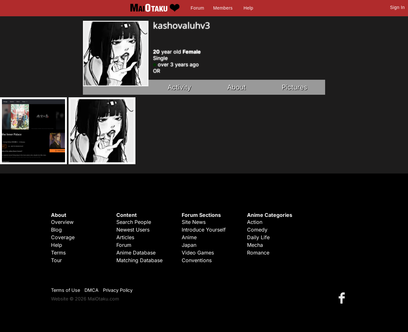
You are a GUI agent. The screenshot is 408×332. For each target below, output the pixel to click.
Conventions (197, 260)
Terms (58, 252)
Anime (189, 237)
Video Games (198, 252)
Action (254, 222)
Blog (56, 229)
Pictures (294, 87)
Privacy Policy (118, 290)
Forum (197, 8)
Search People (133, 222)
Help (248, 8)
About (236, 87)
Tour (56, 260)
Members (223, 8)
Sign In (397, 7)
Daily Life (258, 237)
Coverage (63, 237)
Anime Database (136, 252)
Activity (179, 87)
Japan (189, 245)
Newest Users (132, 229)
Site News (194, 222)
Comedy (257, 229)
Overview (62, 222)
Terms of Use (65, 290)
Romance (258, 252)
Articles (125, 237)
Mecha (255, 245)
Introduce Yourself (204, 229)
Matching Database (139, 260)
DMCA (91, 290)
